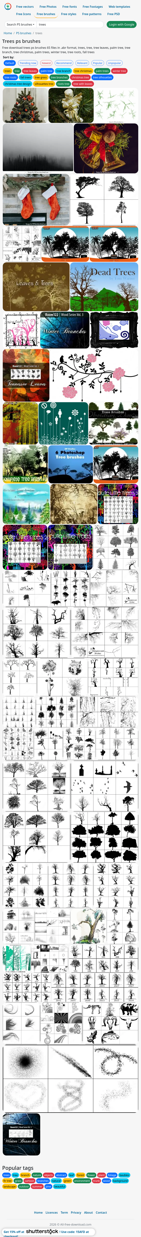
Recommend (64, 63)
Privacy (76, 1213)
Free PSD (113, 14)
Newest (46, 63)
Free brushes (46, 14)
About (88, 1213)
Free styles (68, 14)
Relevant (82, 63)
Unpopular (114, 63)
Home (8, 33)
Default (9, 63)
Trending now (28, 63)
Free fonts (69, 7)
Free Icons (23, 14)
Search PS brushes (19, 24)
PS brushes (23, 33)
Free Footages (93, 7)
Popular (97, 63)
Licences (52, 1213)
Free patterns (92, 14)
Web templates (119, 7)
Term (64, 1213)
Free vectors (25, 7)
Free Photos (47, 7)
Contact (101, 1213)
